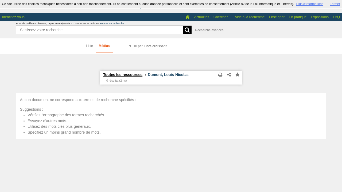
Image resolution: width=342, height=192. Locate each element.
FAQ (336, 17)
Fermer (335, 4)
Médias (104, 46)
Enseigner (277, 17)
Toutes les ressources (122, 75)
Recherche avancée (209, 30)
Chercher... (222, 17)
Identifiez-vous (13, 17)
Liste (89, 46)
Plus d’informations (309, 4)
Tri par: (149, 46)
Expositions (320, 17)
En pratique (298, 17)
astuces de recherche (111, 23)
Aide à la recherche (250, 17)
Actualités (201, 17)
